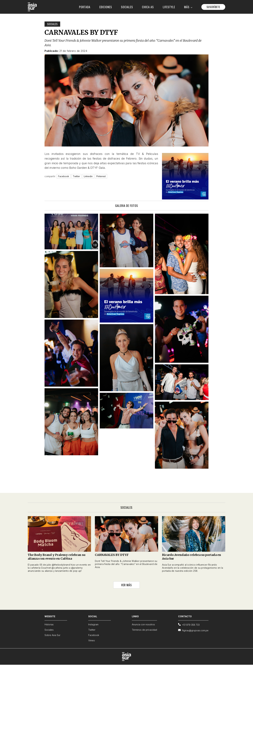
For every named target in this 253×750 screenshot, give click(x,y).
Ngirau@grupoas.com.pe (193, 630)
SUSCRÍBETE (213, 7)
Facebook (93, 635)
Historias (49, 624)
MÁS (188, 7)
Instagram (93, 624)
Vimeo (91, 640)
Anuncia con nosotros (143, 624)
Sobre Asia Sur (52, 635)
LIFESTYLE (169, 7)
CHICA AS (148, 7)
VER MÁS (126, 585)
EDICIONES (105, 7)
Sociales (52, 24)
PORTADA (84, 7)
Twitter (91, 629)
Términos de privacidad (144, 629)
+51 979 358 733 (189, 624)
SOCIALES (127, 7)
